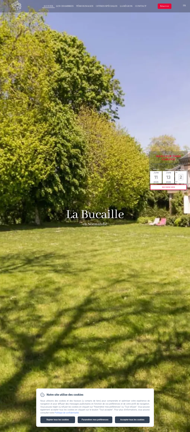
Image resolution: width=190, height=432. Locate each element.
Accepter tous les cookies (132, 419)
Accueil (48, 6)
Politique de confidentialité (67, 412)
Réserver (164, 6)
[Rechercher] (168, 187)
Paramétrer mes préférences (95, 419)
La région (126, 6)
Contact (140, 6)
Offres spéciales (106, 6)
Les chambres (64, 6)
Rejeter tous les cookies (57, 419)
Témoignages (84, 6)
